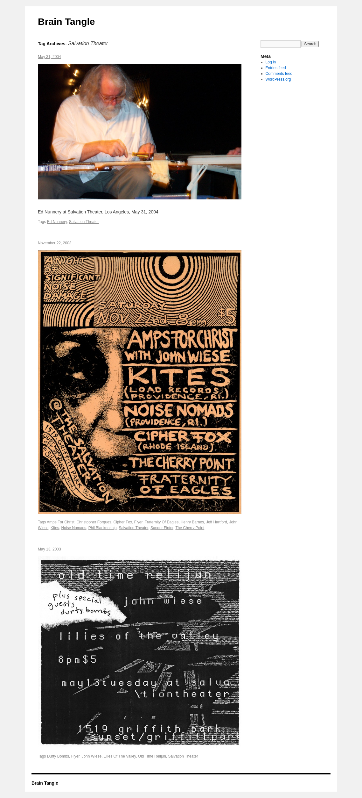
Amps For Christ (60, 522)
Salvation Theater (84, 221)
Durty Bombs (58, 756)
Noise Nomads (73, 528)
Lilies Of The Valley (120, 756)
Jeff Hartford (216, 522)
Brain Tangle (66, 21)
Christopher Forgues (93, 522)
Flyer (138, 522)
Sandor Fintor (161, 528)
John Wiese (91, 756)
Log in (271, 62)
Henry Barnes (192, 522)
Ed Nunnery (57, 221)
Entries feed (276, 68)
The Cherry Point (190, 528)
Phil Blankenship (102, 528)
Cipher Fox (122, 522)
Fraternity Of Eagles (162, 522)
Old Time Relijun (152, 756)
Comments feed (279, 73)
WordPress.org (278, 79)
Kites (55, 528)
